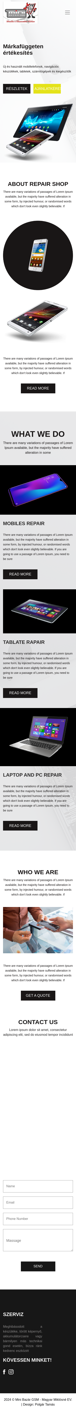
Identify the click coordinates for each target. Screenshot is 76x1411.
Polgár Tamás (45, 1404)
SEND (37, 1266)
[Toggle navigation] (67, 12)
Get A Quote (38, 996)
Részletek (16, 89)
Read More (38, 388)
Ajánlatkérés (47, 89)
